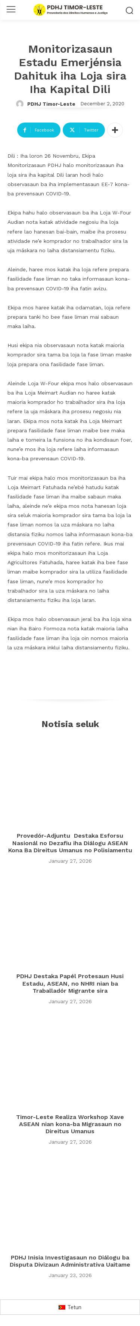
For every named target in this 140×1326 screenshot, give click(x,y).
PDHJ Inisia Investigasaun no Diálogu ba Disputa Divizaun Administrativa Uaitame (70, 1261)
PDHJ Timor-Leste (51, 104)
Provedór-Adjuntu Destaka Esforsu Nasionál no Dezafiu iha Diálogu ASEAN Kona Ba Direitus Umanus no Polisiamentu (70, 842)
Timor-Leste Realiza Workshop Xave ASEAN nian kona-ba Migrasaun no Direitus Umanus (70, 1124)
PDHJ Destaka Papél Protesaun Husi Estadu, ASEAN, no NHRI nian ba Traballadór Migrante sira (70, 983)
